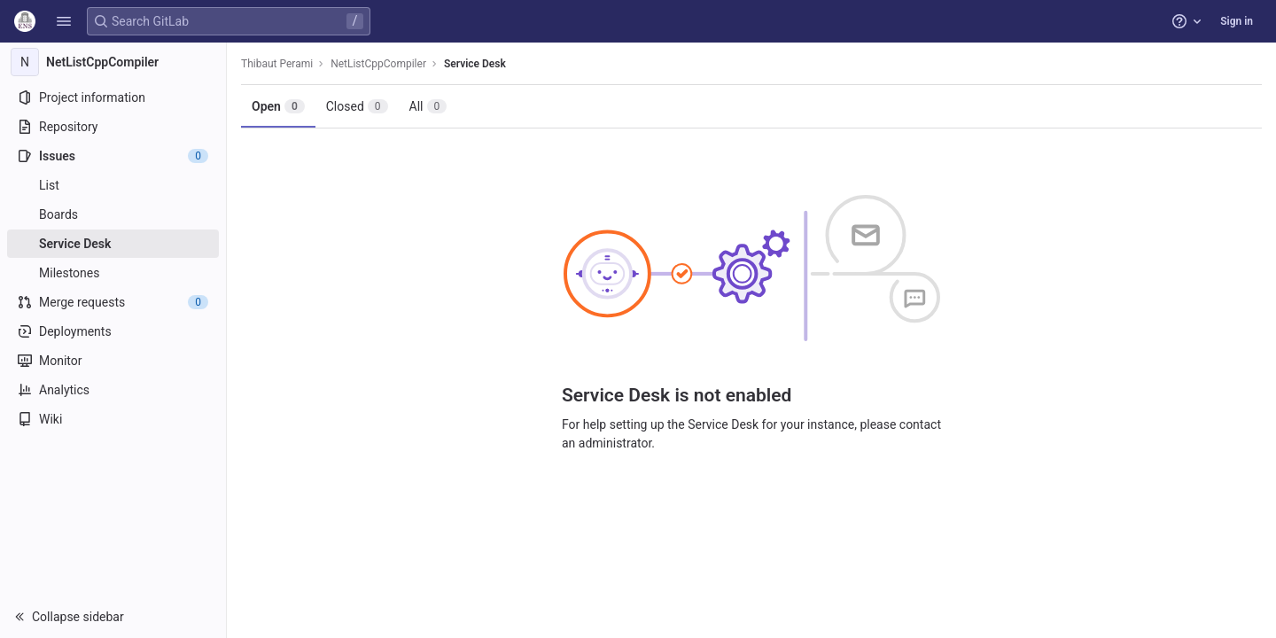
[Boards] (113, 214)
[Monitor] (113, 360)
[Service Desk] (113, 244)
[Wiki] (113, 419)
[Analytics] (113, 390)
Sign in (1236, 21)
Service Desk (475, 64)
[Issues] (113, 156)
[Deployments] (113, 331)
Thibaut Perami (277, 64)
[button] (64, 21)
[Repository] (113, 127)
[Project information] (113, 97)
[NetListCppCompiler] (113, 62)
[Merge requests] (113, 302)
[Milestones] (113, 273)
